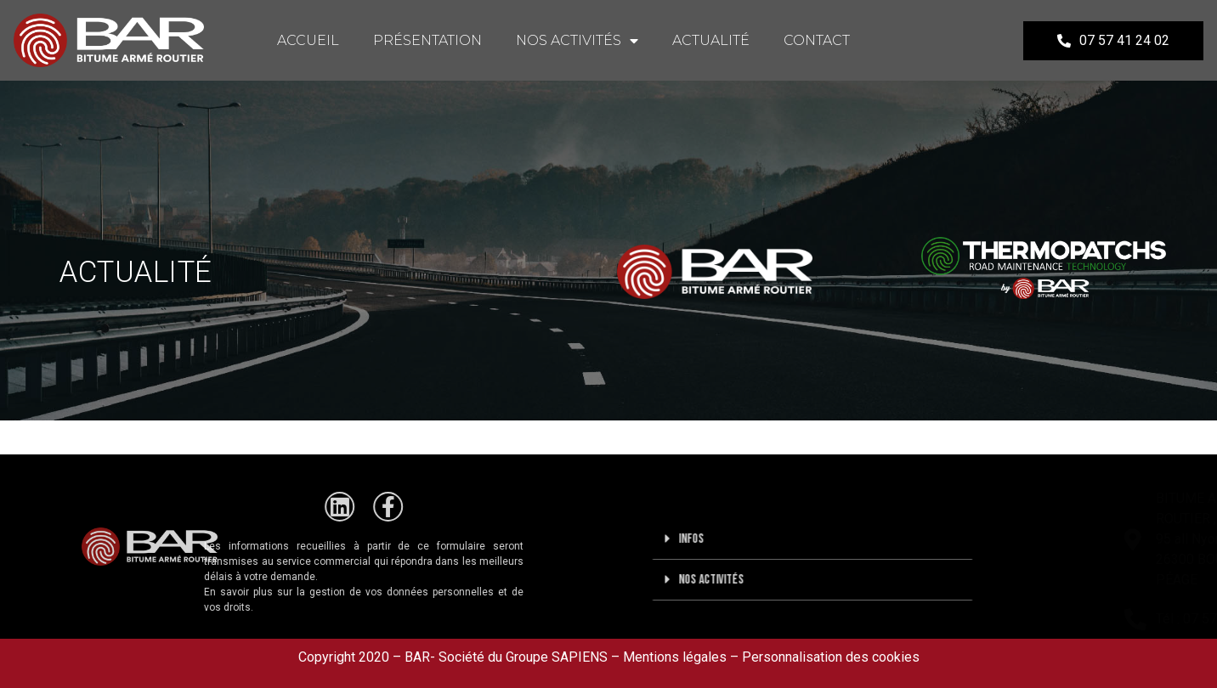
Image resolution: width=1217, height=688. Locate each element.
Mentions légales (675, 657)
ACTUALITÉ (711, 40)
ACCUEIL (308, 40)
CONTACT (817, 40)
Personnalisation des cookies (831, 657)
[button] (857, 539)
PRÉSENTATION (427, 40)
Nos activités (756, 580)
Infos (736, 539)
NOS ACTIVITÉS (577, 40)
